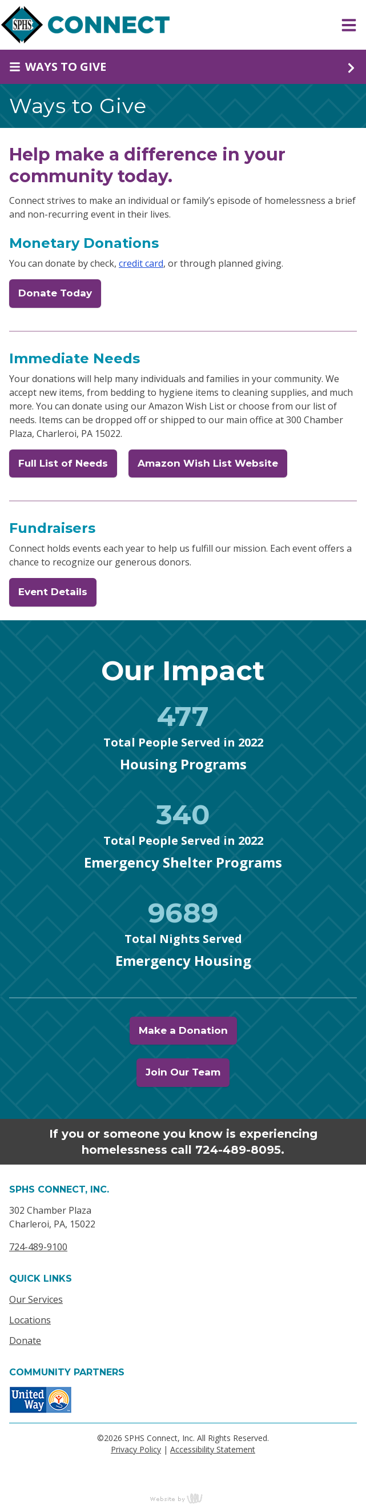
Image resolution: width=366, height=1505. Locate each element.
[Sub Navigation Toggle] (183, 67)
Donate (25, 1340)
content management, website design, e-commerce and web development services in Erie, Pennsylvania (183, 1498)
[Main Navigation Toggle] (349, 25)
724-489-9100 (38, 1247)
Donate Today (55, 293)
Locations (30, 1320)
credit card (141, 263)
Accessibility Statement (212, 1449)
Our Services (36, 1299)
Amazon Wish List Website (208, 463)
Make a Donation (183, 1030)
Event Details (52, 591)
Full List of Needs (63, 463)
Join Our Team (183, 1072)
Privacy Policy (136, 1449)
